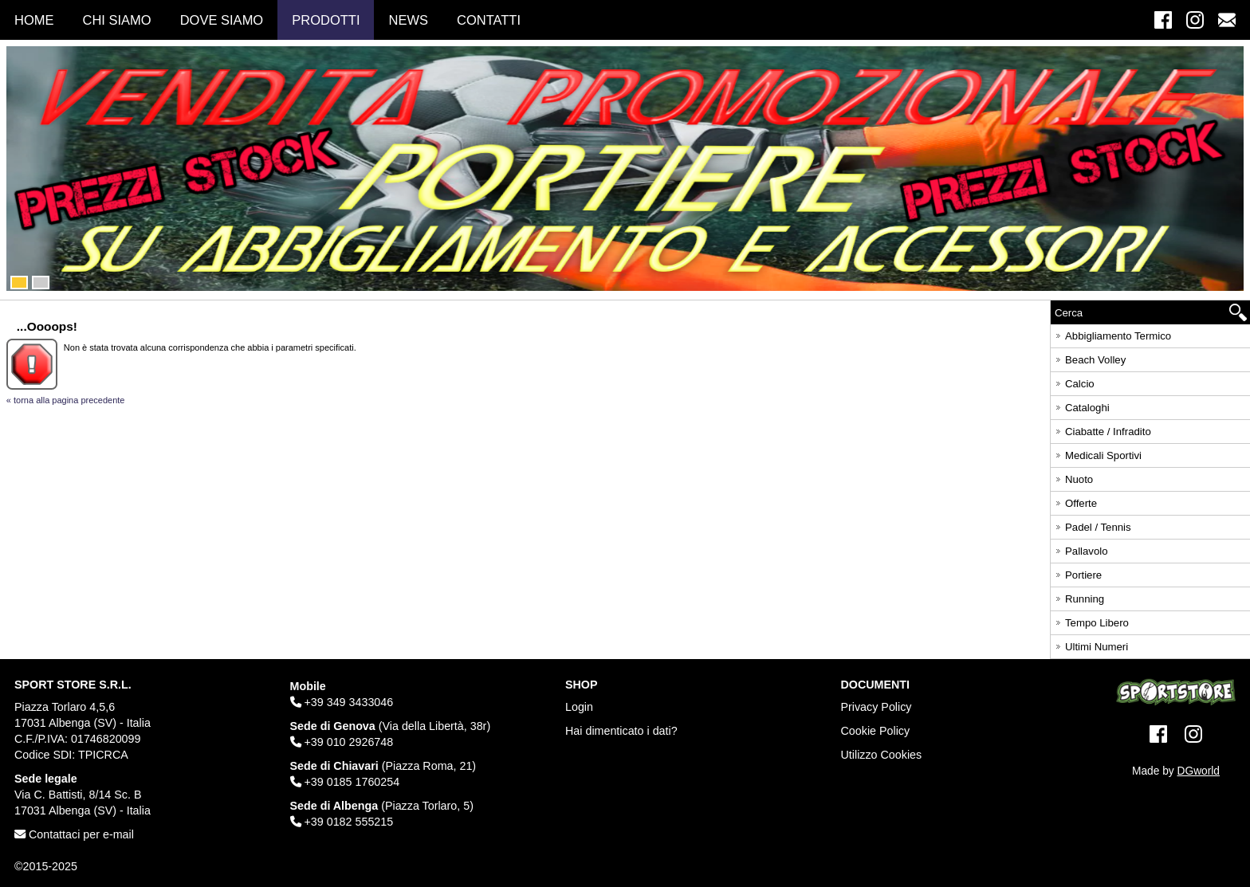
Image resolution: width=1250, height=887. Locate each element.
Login (579, 707)
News (408, 20)
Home (34, 20)
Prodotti (326, 20)
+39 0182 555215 (342, 821)
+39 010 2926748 (342, 742)
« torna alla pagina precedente (65, 400)
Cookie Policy (875, 730)
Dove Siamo (222, 20)
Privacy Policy (876, 707)
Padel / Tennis (1092, 525)
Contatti (489, 20)
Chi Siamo (117, 20)
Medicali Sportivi (1097, 453)
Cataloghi (1081, 405)
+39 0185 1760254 (345, 781)
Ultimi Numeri (1090, 644)
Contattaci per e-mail (74, 834)
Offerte (1075, 501)
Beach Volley (1089, 357)
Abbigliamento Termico (1112, 333)
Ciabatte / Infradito (1102, 429)
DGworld (1198, 771)
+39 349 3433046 (342, 702)
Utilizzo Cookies (881, 754)
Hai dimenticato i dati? (621, 730)
